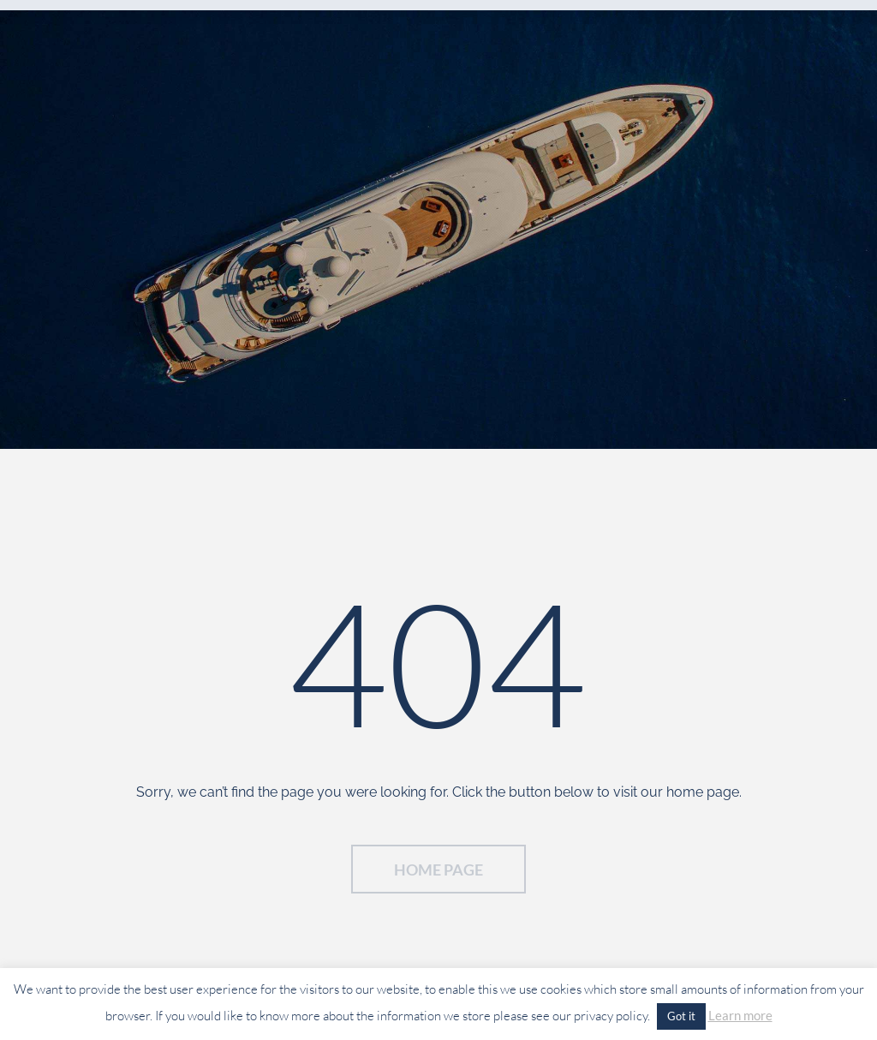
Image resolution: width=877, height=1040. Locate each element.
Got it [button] (681, 1016)
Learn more (740, 1015)
